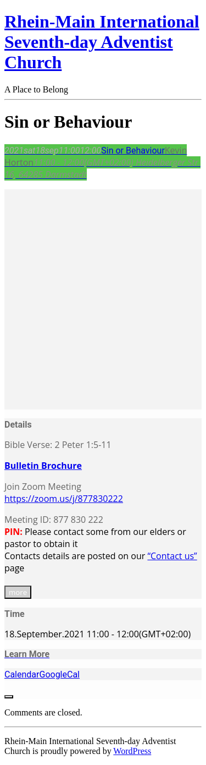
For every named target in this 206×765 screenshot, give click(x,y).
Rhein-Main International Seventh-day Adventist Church (101, 42)
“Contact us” (172, 556)
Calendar (21, 674)
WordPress (132, 751)
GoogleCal (59, 674)
